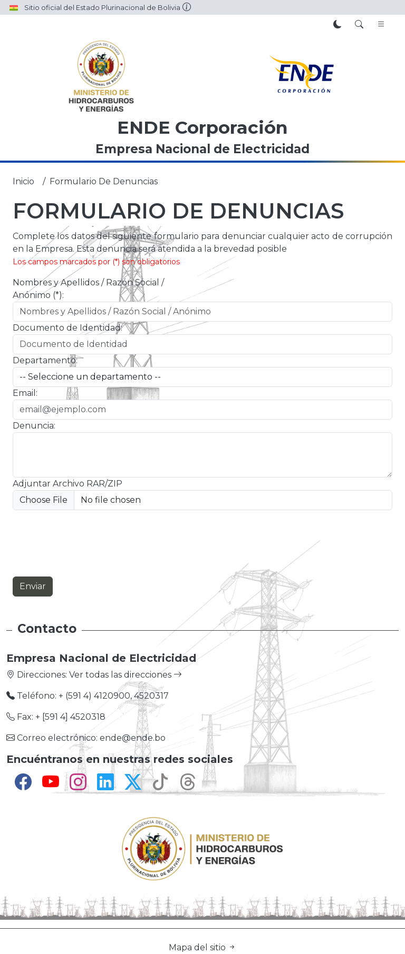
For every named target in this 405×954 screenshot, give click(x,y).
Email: (25, 393)
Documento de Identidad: (67, 328)
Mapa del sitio (202, 947)
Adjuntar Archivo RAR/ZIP (67, 484)
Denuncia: (34, 426)
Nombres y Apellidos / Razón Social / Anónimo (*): (88, 288)
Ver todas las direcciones (125, 675)
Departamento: (45, 360)
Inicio (23, 181)
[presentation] (93, 543)
